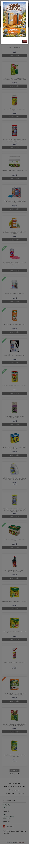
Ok (24, 41)
